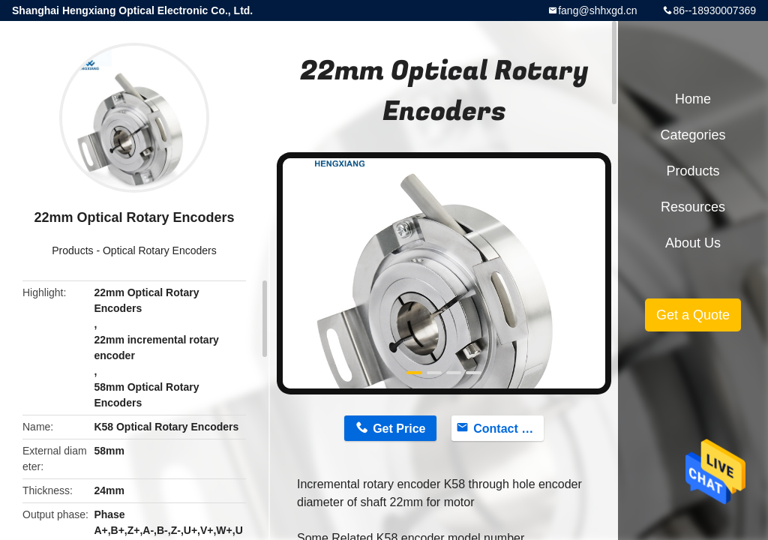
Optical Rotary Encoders (160, 250)
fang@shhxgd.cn (597, 10)
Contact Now (508, 428)
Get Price (399, 428)
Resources (693, 207)
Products (72, 250)
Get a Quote (693, 315)
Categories (692, 135)
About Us (693, 243)
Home (693, 99)
